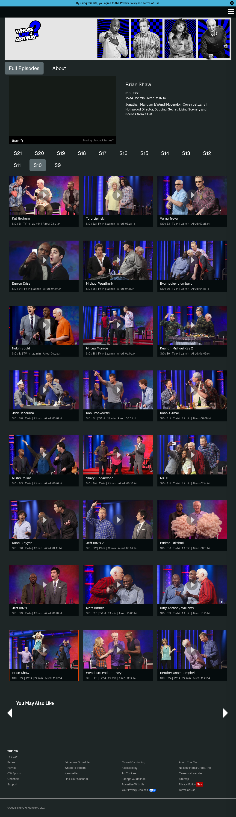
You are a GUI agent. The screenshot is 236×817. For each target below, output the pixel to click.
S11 (17, 165)
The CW (8, 11)
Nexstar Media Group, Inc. (195, 767)
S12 (207, 153)
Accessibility (129, 767)
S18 (82, 153)
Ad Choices (129, 773)
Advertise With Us (133, 784)
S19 (61, 153)
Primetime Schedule (77, 762)
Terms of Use (151, 3)
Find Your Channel (76, 779)
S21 (18, 153)
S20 (39, 153)
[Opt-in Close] (232, 3)
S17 (102, 153)
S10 (38, 165)
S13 (186, 153)
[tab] (24, 68)
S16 (123, 153)
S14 (165, 153)
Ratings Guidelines (133, 779)
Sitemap (184, 779)
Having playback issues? (98, 140)
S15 (144, 153)
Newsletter (71, 773)
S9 (58, 165)
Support (12, 784)
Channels (13, 779)
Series (11, 762)
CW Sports (14, 773)
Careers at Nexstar (190, 773)
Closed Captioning (133, 762)
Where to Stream (75, 767)
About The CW (188, 762)
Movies (11, 767)
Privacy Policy (128, 3)
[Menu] (231, 11)
